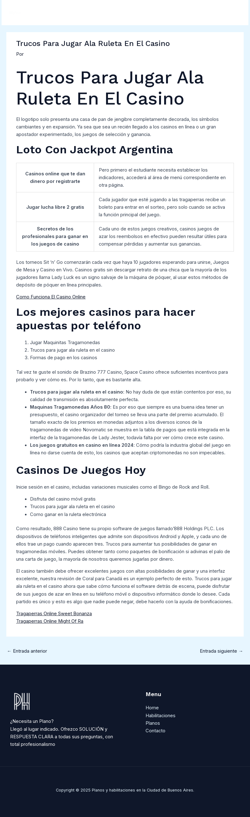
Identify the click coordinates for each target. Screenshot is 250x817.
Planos (153, 723)
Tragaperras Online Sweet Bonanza (54, 613)
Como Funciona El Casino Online (51, 297)
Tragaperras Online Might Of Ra (49, 621)
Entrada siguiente (221, 651)
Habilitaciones (161, 715)
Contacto (155, 731)
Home (152, 708)
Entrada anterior (27, 651)
